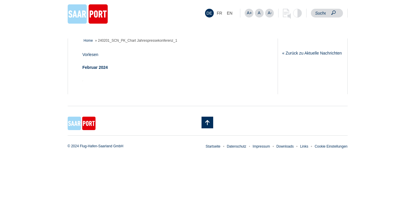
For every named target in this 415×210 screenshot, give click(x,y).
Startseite (213, 146)
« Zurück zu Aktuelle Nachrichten (312, 53)
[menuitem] (209, 13)
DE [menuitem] (209, 13)
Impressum (261, 146)
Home (88, 40)
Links (304, 146)
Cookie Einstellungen (331, 146)
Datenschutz (236, 146)
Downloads (285, 146)
